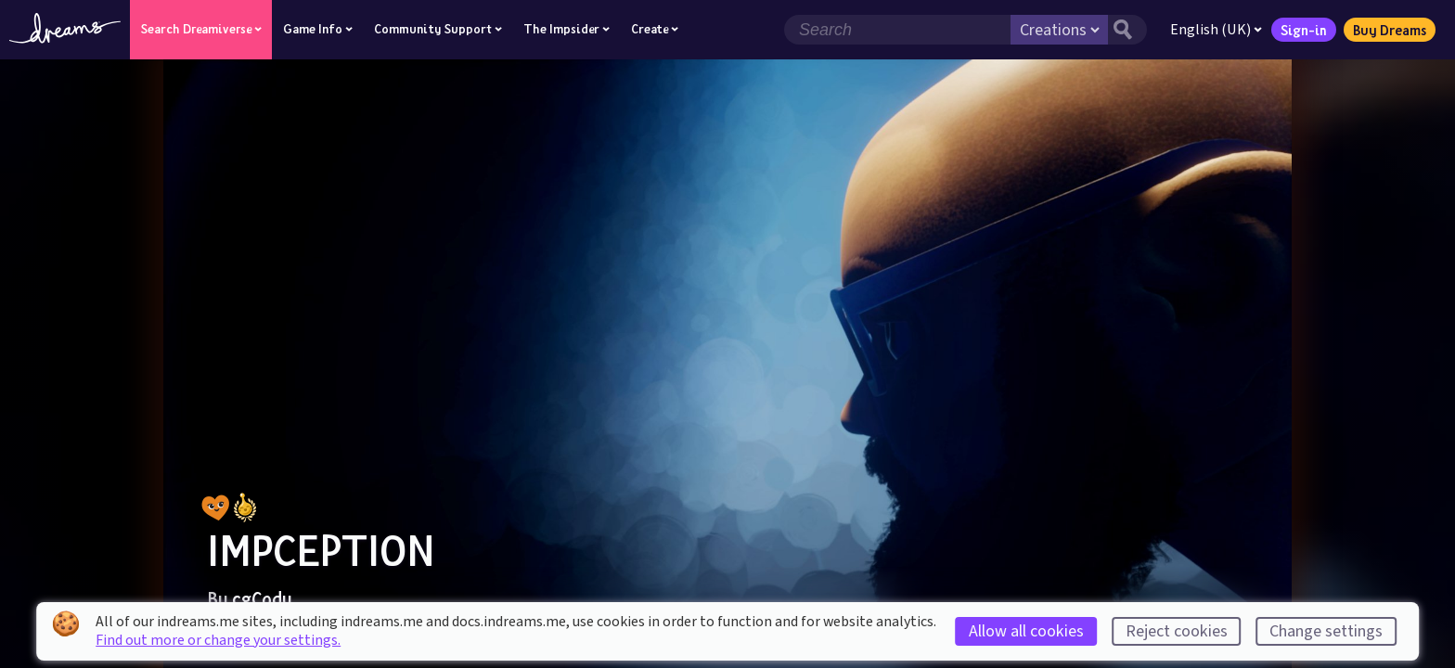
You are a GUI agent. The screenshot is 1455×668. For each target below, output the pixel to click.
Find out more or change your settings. (218, 640)
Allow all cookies (1026, 631)
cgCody (262, 598)
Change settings (1326, 631)
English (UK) (1216, 29)
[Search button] (1127, 30)
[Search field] (897, 30)
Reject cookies (1177, 631)
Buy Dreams (1389, 29)
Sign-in (1304, 29)
